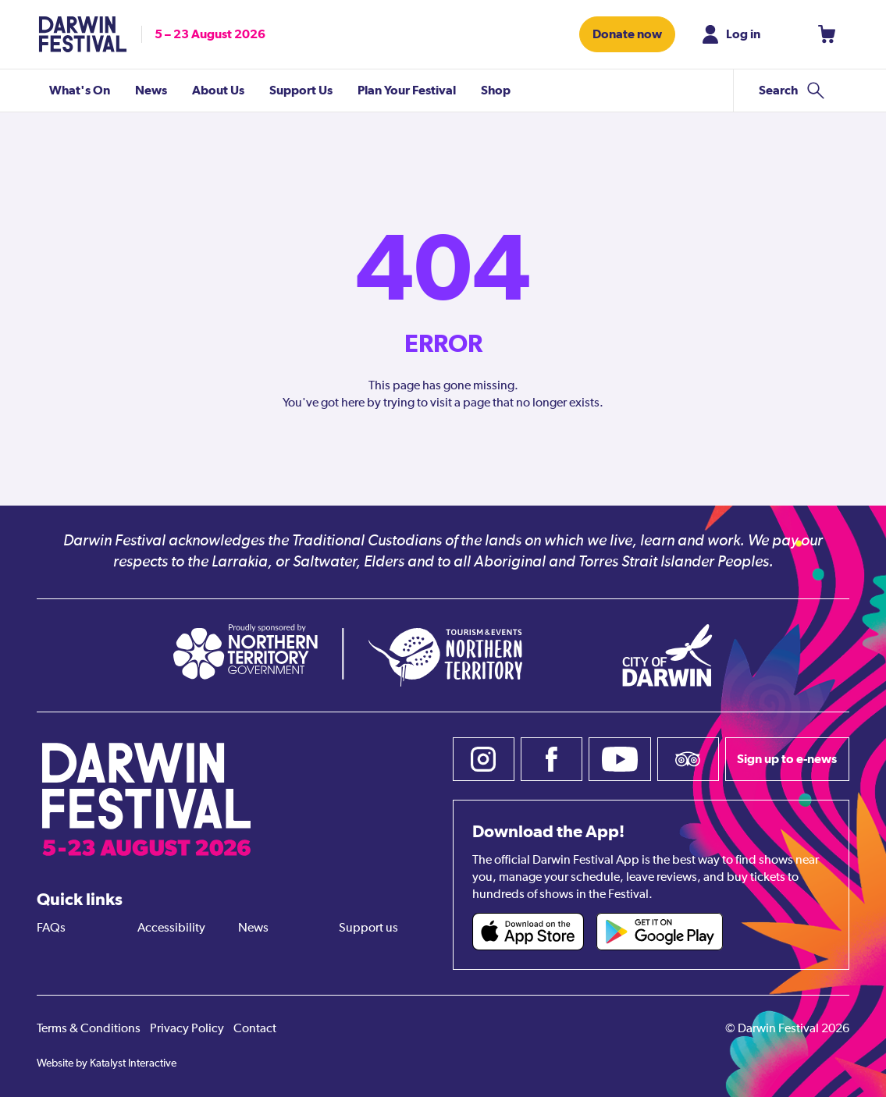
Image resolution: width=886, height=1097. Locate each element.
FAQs (51, 928)
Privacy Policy (187, 1029)
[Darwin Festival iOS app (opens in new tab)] (528, 931)
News (253, 928)
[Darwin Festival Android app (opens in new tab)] (659, 931)
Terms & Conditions (89, 1029)
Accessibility (171, 928)
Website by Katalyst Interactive (106, 1063)
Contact (254, 1029)
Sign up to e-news (787, 758)
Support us (368, 928)
